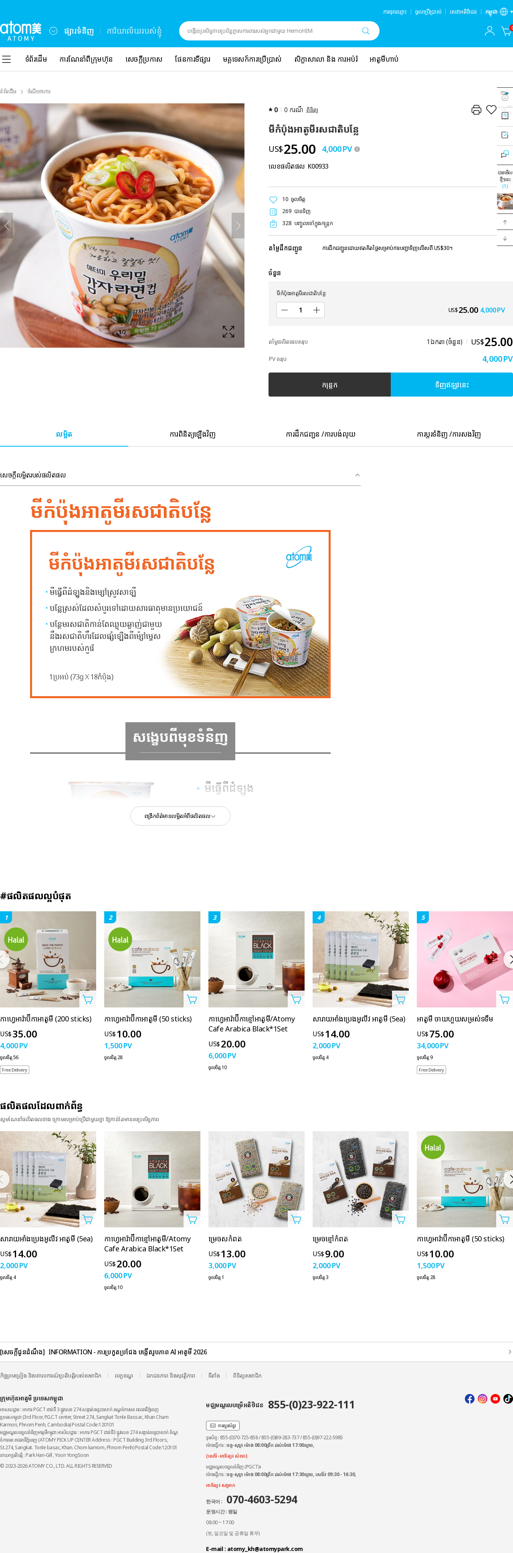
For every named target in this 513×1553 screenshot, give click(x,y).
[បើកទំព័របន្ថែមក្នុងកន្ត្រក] (87, 999)
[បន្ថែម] (316, 310)
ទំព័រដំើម (8, 91)
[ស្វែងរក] (366, 30)
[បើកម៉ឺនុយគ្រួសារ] (53, 31)
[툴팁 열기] (357, 149)
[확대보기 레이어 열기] (122, 225)
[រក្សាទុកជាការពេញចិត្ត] (491, 109)
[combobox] (53, 31)
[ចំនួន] (300, 310)
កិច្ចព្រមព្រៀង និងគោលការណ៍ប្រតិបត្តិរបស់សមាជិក (50, 1375)
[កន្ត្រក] (506, 30)
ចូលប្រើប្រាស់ (428, 11)
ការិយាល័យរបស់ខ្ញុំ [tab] (134, 30)
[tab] (64, 434)
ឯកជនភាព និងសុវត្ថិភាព (170, 1375)
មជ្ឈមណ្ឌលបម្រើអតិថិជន (280, 1404)
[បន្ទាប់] (238, 225)
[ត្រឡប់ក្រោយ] (6, 225)
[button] (505, 222)
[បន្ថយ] (284, 310)
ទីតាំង (214, 1375)
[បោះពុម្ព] (476, 109)
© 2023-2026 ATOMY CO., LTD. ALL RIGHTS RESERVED (56, 1465)
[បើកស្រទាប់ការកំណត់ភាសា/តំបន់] (499, 11)
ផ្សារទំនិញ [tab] (79, 30)
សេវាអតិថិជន (463, 11)
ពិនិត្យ (312, 109)
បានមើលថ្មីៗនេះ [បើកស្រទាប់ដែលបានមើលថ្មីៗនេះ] (505, 179)
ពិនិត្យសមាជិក (247, 1375)
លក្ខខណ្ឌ (124, 1375)
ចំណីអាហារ (39, 91)
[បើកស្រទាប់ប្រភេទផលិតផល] (6, 59)
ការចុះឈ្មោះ (395, 11)
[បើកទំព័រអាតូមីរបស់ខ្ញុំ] (489, 30)
